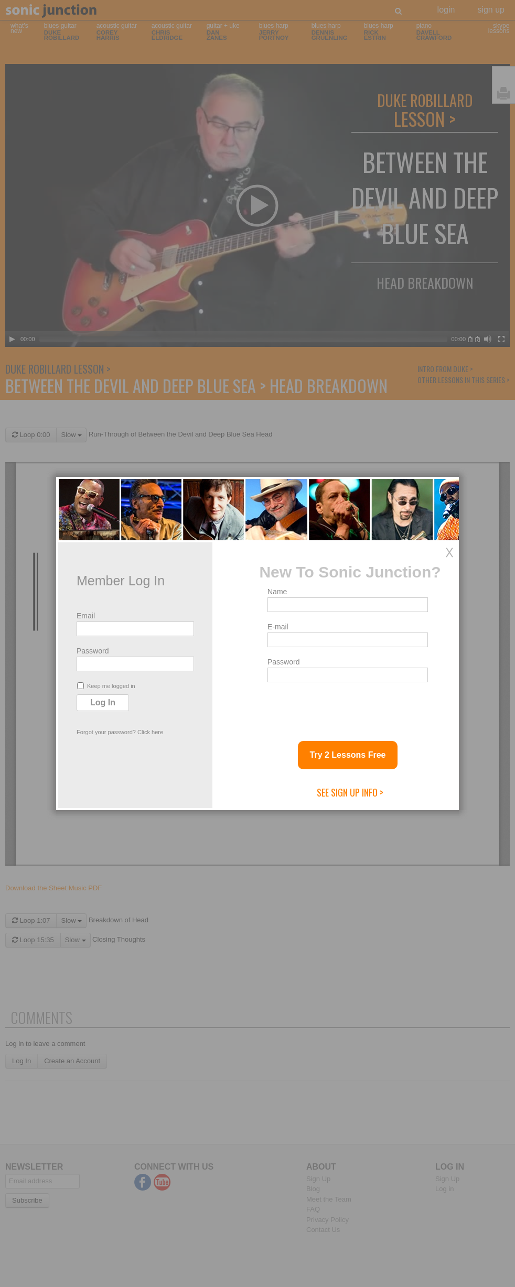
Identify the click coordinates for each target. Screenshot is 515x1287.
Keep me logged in (106, 685)
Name (277, 591)
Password (93, 651)
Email (86, 616)
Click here (150, 732)
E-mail (277, 627)
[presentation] (347, 707)
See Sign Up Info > (350, 792)
